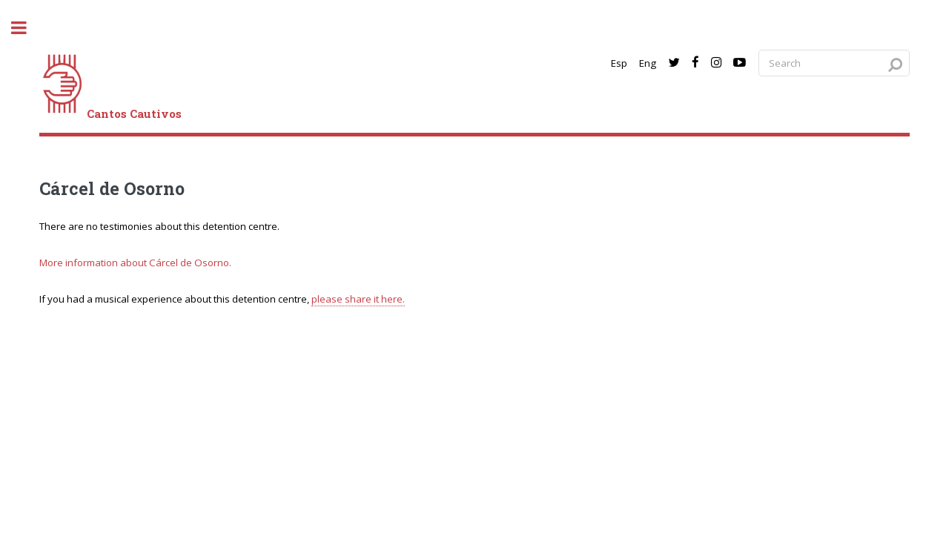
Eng (647, 63)
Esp (619, 63)
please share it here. (358, 299)
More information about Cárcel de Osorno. (135, 262)
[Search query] (834, 63)
